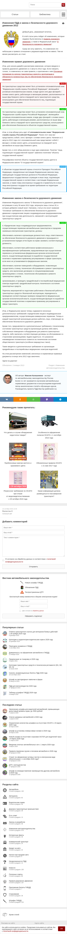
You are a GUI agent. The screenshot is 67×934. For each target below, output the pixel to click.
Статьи (15, 14)
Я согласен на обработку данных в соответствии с (30, 560)
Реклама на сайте (8, 923)
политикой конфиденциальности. (16, 931)
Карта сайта (39, 923)
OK (61, 929)
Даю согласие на (33, 610)
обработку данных (38, 610)
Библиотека (45, 14)
